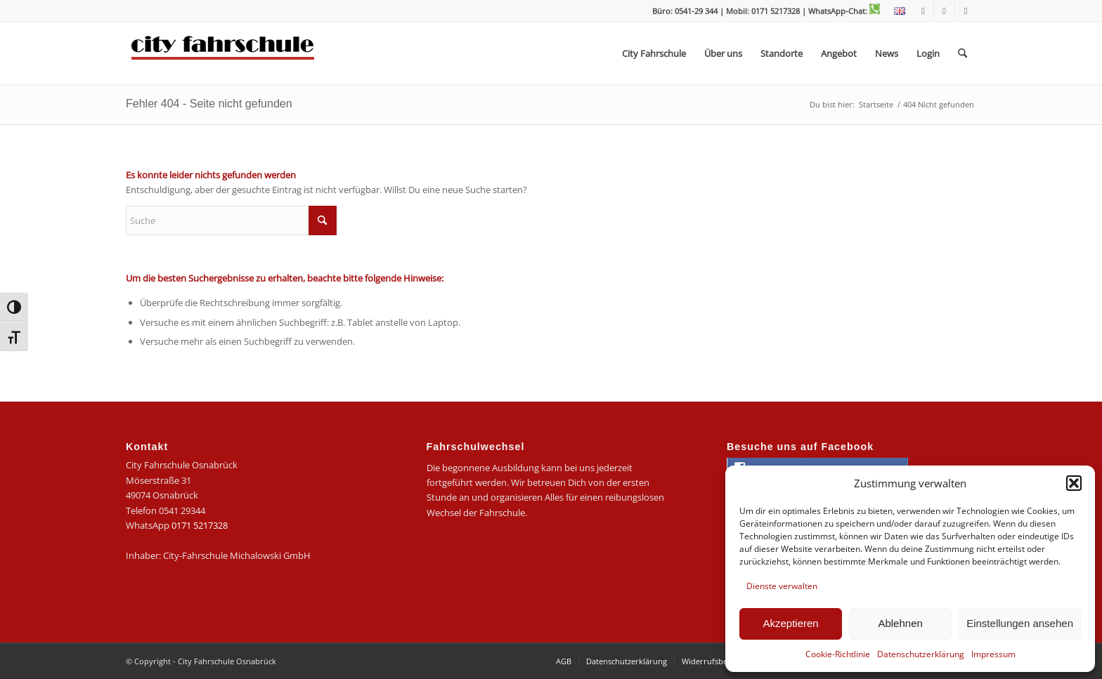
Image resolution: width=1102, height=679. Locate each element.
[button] (1074, 483)
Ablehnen (900, 623)
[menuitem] (896, 11)
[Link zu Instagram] (944, 10)
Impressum (993, 654)
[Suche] (962, 53)
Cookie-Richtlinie (837, 654)
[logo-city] (223, 53)
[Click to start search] (323, 220)
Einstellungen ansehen (1019, 623)
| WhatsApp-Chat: (841, 11)
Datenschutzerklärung (920, 654)
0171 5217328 (199, 525)
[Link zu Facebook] (923, 10)
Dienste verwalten (781, 586)
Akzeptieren (790, 623)
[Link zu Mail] (965, 10)
